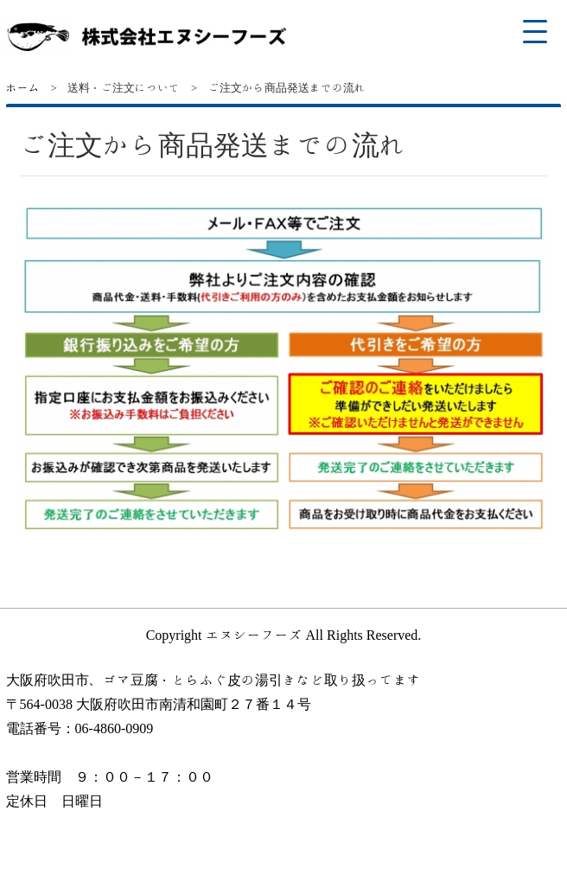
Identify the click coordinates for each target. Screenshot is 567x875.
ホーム (23, 87)
